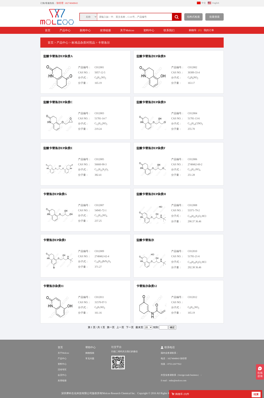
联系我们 (169, 30)
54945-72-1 (101, 210)
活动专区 (62, 369)
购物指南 (89, 353)
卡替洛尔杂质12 (146, 286)
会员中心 (62, 375)
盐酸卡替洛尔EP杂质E (57, 148)
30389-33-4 (194, 72)
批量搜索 (214, 16)
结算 (256, 394)
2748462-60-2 (195, 164)
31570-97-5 (101, 302)
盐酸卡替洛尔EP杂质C (58, 102)
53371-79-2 (194, 210)
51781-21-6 (194, 256)
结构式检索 (193, 16)
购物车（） (196, 30)
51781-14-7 (101, 118)
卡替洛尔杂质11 (53, 286)
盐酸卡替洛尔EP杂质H (151, 194)
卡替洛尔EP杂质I (54, 240)
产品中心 (65, 30)
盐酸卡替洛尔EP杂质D (151, 102)
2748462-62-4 (102, 256)
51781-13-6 (194, 118)
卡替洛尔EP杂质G (55, 194)
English (215, 3)
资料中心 (148, 30)
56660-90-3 (101, 164)
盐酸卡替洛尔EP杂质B (151, 56)
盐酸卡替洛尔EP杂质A (58, 56)
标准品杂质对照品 (83, 42)
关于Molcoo (127, 30)
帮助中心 (90, 347)
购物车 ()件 (182, 394)
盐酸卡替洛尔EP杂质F (150, 148)
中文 (203, 3)
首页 (47, 30)
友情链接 (105, 30)
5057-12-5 (100, 72)
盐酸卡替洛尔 (145, 240)
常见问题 (89, 358)
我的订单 (209, 30)
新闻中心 (85, 30)
